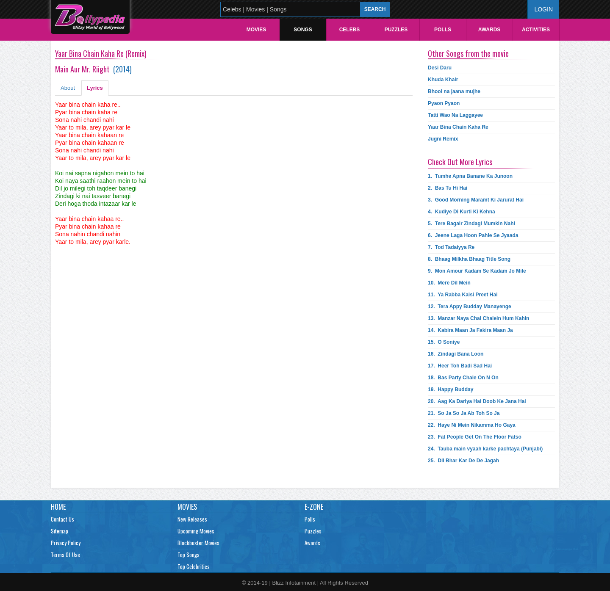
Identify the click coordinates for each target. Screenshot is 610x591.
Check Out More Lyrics (460, 161)
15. (444, 342)
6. (473, 235)
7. (451, 247)
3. (476, 200)
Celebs (349, 30)
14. (470, 330)
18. (463, 378)
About (68, 88)
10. (449, 283)
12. (469, 306)
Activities (536, 30)
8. (469, 259)
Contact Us (62, 519)
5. (471, 223)
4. (461, 212)
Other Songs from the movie (468, 53)
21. (463, 413)
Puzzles (396, 30)
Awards (489, 30)
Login (543, 9)
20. (477, 401)
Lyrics (95, 88)
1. (470, 176)
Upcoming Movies (195, 531)
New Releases (192, 519)
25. (463, 461)
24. (485, 449)
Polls (442, 30)
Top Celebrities (193, 566)
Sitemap (59, 531)
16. (455, 354)
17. (460, 366)
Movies (256, 30)
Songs (303, 30)
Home (58, 507)
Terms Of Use (65, 554)
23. (474, 437)
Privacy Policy (65, 543)
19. (450, 389)
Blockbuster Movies (198, 543)
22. (472, 425)
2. (447, 188)
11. (463, 295)
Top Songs (188, 554)
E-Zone (314, 507)
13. (478, 318)
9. (477, 271)
